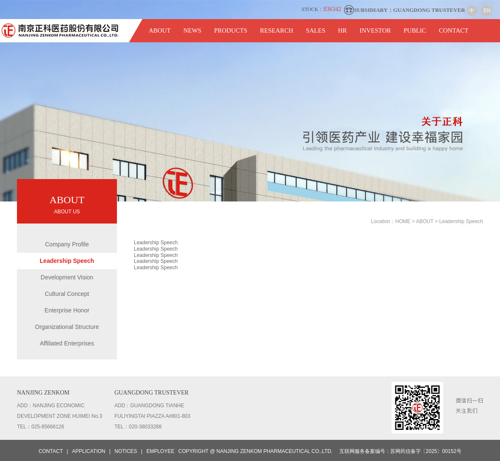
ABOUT (160, 30)
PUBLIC (414, 30)
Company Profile (67, 244)
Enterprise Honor (66, 310)
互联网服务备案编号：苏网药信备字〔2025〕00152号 (400, 451)
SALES (315, 30)
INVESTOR (375, 30)
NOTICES (125, 451)
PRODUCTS (230, 30)
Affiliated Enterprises (67, 343)
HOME (403, 221)
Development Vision (67, 277)
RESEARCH (276, 30)
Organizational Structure (67, 326)
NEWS (192, 30)
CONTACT (454, 30)
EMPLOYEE (160, 451)
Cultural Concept (67, 293)
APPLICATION (88, 451)
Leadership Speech (67, 260)
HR (342, 30)
